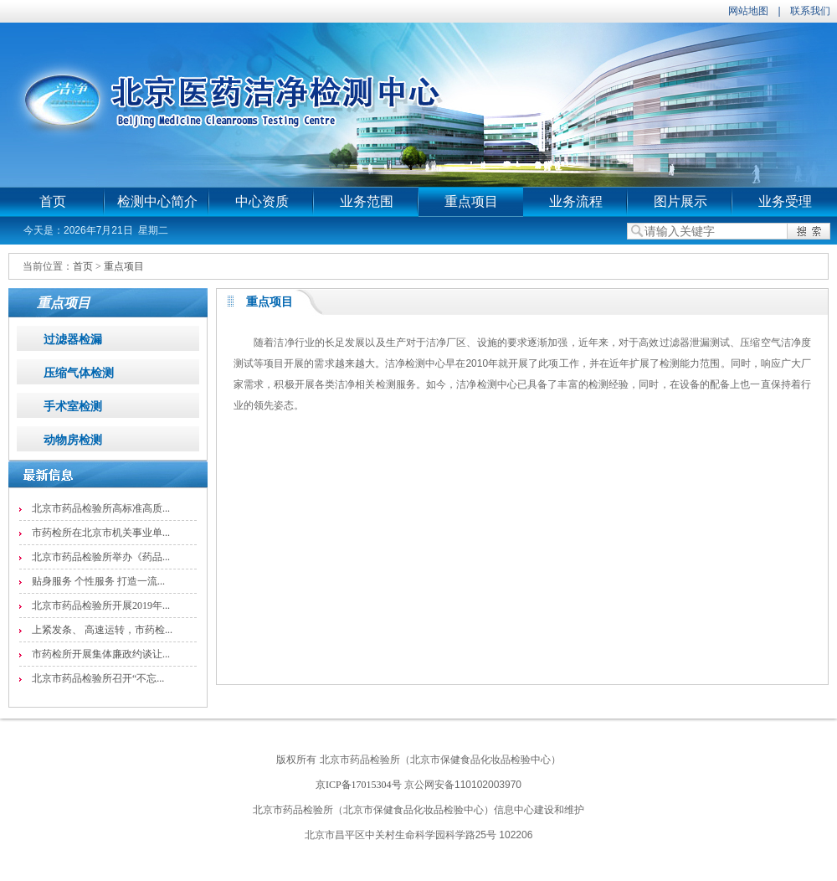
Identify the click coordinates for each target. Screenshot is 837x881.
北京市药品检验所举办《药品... (101, 557)
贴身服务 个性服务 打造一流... (98, 581)
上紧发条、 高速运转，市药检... (102, 630)
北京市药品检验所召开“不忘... (98, 678)
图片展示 (680, 201)
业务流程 (576, 201)
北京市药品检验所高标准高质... (101, 508)
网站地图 (748, 11)
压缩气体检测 (79, 373)
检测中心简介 (157, 201)
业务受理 (785, 201)
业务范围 (366, 201)
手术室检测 (73, 406)
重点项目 (471, 201)
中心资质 (262, 201)
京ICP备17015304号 (359, 785)
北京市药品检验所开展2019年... (101, 605)
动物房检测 (73, 440)
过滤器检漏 (73, 339)
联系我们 (810, 11)
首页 (52, 201)
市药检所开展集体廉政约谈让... (101, 654)
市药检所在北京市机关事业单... (101, 532)
